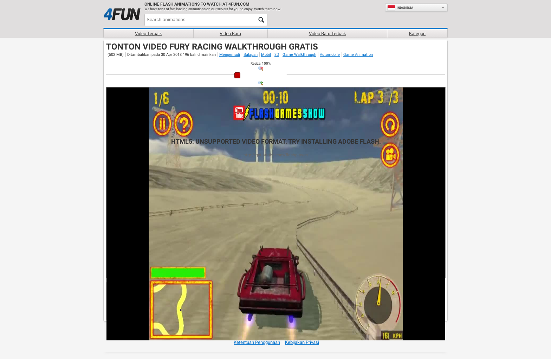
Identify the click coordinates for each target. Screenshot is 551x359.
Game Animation (358, 54)
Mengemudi (229, 54)
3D (276, 54)
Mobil (266, 54)
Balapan (251, 54)
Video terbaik (148, 33)
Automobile (330, 54)
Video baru (230, 33)
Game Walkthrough (299, 54)
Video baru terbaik (327, 33)
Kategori (417, 33)
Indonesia (400, 8)
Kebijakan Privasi (302, 342)
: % (261, 63)
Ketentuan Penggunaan (257, 342)
